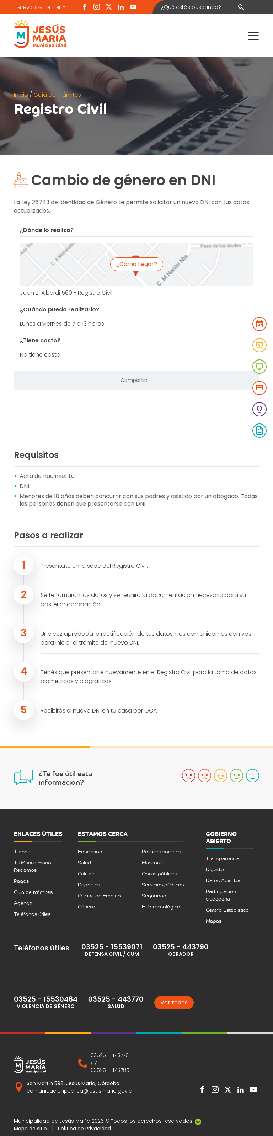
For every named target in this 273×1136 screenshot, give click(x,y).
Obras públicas (159, 873)
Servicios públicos (163, 884)
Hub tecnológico (161, 906)
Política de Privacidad (84, 1128)
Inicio (22, 95)
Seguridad (154, 895)
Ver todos (174, 1002)
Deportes (89, 884)
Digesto (215, 869)
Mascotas (153, 862)
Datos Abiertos (223, 880)
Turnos (22, 851)
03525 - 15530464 (45, 999)
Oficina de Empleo (99, 895)
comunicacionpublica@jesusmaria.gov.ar (80, 1090)
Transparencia (222, 858)
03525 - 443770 (116, 999)
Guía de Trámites (57, 95)
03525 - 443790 (181, 947)
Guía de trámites (33, 892)
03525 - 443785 (110, 1070)
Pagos (21, 881)
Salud (84, 862)
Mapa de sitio (30, 1128)
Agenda (23, 903)
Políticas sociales (161, 851)
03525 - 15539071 (111, 947)
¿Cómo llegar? (136, 264)
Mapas (213, 921)
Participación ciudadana (221, 895)
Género (86, 906)
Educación (90, 851)
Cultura (86, 873)
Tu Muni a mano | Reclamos (34, 866)
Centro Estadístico (227, 910)
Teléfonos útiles (32, 914)
